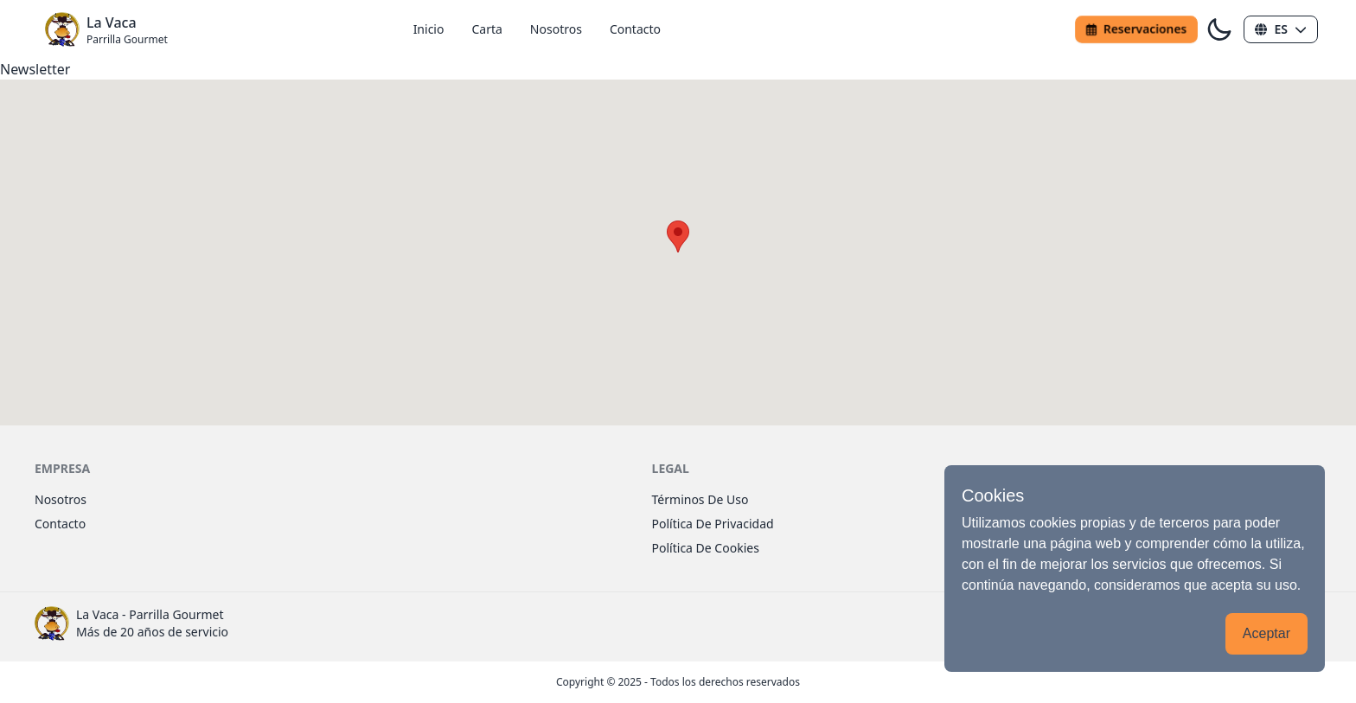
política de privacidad (713, 523)
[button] (1281, 29)
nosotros (556, 29)
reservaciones (1136, 29)
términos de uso (700, 499)
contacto (635, 29)
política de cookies (705, 548)
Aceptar (1266, 633)
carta (486, 29)
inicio (429, 29)
